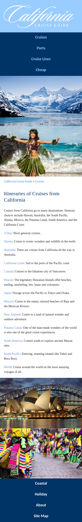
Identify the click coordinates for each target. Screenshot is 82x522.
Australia (9, 250)
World (8, 367)
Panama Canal (12, 327)
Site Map (41, 516)
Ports (41, 48)
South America (13, 340)
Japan (7, 293)
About (41, 505)
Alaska (8, 241)
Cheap (41, 69)
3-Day (8, 233)
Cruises (41, 37)
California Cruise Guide (18, 181)
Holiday (41, 494)
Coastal (41, 483)
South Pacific (12, 353)
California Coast (14, 263)
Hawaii (8, 280)
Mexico (8, 301)
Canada (8, 271)
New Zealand (12, 314)
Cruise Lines (41, 59)
